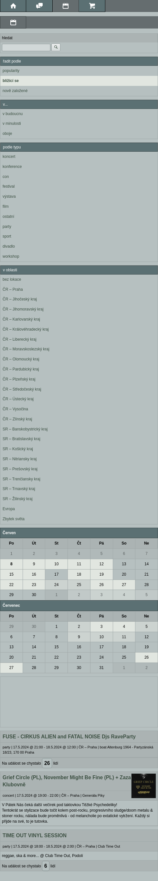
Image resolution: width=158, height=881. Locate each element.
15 (11, 574)
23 (34, 584)
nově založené (15, 90)
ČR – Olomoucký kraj (21, 359)
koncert (9, 156)
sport (7, 236)
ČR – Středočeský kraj (22, 389)
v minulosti (12, 123)
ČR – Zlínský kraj (17, 419)
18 (79, 574)
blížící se (11, 80)
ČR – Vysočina (15, 409)
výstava (9, 196)
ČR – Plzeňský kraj (19, 379)
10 (56, 564)
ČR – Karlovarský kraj (21, 319)
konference (12, 166)
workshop (11, 256)
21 (146, 574)
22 (11, 584)
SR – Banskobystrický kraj (25, 429)
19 (101, 574)
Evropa (9, 509)
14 (146, 564)
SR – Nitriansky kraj (20, 459)
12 (101, 564)
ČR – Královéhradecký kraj (26, 329)
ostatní (8, 216)
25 (79, 584)
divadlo (9, 246)
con (6, 176)
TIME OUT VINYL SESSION (35, 835)
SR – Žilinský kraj (18, 499)
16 (34, 574)
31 (101, 667)
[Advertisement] (79, 701)
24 (56, 584)
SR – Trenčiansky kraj (21, 479)
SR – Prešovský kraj (20, 469)
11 (79, 564)
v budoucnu (13, 114)
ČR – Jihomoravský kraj (23, 309)
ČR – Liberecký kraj (20, 339)
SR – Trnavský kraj (19, 489)
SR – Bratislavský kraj (21, 439)
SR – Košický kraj (18, 449)
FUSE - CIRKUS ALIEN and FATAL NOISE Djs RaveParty (69, 736)
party (7, 226)
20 (124, 574)
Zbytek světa (14, 519)
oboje (7, 133)
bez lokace (12, 279)
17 (56, 574)
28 (146, 584)
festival (9, 186)
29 (11, 595)
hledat (7, 38)
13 (124, 564)
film (6, 206)
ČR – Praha (13, 289)
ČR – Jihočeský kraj (20, 299)
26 (101, 584)
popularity (11, 70)
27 (124, 584)
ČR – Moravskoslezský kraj (26, 349)
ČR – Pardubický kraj (21, 369)
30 (34, 595)
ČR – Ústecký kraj (18, 399)
